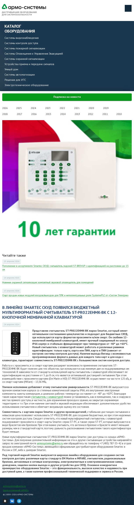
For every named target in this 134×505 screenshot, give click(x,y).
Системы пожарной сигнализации (25, 48)
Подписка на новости (67, 96)
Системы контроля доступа (21, 43)
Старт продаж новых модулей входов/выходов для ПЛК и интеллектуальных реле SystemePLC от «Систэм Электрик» (65, 295)
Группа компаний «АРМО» (16, 490)
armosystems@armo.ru (50, 443)
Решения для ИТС (15, 80)
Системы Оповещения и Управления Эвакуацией (34, 53)
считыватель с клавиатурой (47, 396)
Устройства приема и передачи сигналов (29, 64)
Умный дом (11, 69)
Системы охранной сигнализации (24, 59)
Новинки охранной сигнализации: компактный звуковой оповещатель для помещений (48, 282)
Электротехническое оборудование (27, 85)
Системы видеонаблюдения (22, 38)
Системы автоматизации (20, 74)
